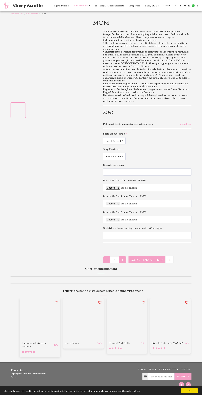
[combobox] (114, 140)
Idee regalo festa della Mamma (34, 344)
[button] (176, 5)
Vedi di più (185, 123)
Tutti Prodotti (32, 13)
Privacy (14, 376)
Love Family (72, 343)
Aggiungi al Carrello (147, 260)
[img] (127, 318)
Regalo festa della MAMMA (167, 343)
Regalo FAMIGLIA (119, 343)
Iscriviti (183, 376)
